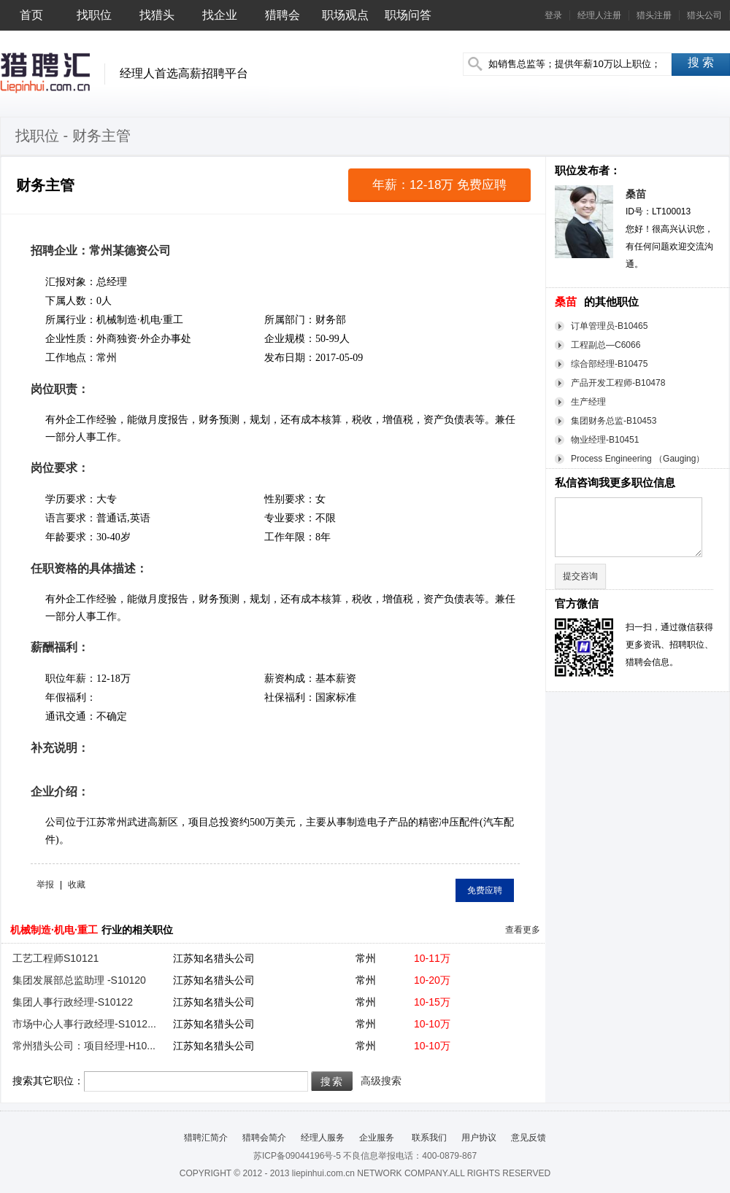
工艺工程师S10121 (55, 958)
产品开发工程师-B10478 (618, 383)
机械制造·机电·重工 (54, 930)
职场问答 (408, 15)
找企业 (219, 15)
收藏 (76, 884)
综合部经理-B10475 (609, 364)
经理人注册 (599, 15)
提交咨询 (580, 576)
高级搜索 (381, 1081)
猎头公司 (704, 15)
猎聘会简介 (264, 1137)
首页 (31, 15)
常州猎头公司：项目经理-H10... (83, 1046)
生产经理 (588, 402)
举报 (45, 884)
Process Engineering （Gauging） (637, 459)
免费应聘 (484, 890)
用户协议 (478, 1137)
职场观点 (345, 15)
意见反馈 (528, 1137)
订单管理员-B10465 (609, 326)
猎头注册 (654, 15)
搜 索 (701, 62)
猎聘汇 (45, 73)
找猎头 (156, 15)
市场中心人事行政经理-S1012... (84, 1024)
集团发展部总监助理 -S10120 (79, 980)
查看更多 (522, 930)
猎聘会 (282, 15)
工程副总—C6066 (605, 345)
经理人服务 (323, 1137)
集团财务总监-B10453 (613, 421)
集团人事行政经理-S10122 (72, 1002)
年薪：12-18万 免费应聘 (439, 185)
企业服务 (376, 1137)
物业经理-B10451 (605, 440)
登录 (553, 15)
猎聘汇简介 (206, 1137)
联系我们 (427, 1137)
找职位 (94, 15)
